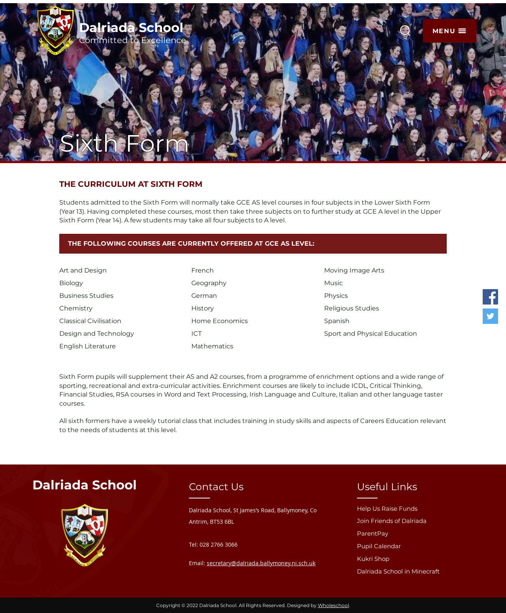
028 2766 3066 (219, 544)
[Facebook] (490, 297)
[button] (449, 31)
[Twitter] (490, 316)
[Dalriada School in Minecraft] (407, 571)
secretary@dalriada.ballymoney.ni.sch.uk (261, 563)
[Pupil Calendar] (407, 546)
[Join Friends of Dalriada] (407, 521)
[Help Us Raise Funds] (407, 508)
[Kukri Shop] (407, 559)
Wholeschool (333, 605)
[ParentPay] (407, 533)
